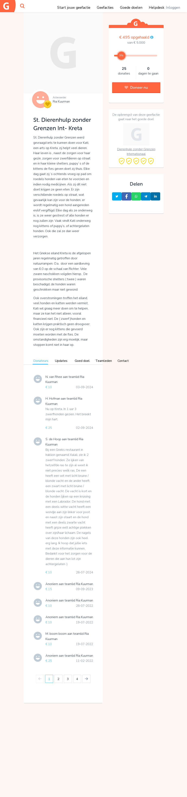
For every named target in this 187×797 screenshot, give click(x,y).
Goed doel (82, 361)
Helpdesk (156, 7)
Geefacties (105, 7)
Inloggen (173, 7)
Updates (61, 361)
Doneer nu (136, 87)
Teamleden (103, 361)
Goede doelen (131, 7)
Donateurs (40, 361)
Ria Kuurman (61, 101)
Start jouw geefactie (73, 7)
